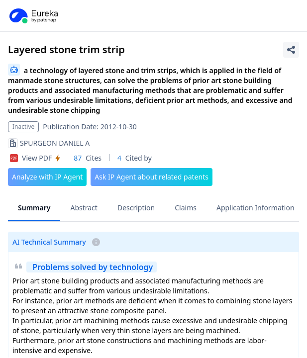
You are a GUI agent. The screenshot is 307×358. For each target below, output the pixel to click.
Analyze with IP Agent (47, 176)
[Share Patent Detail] (291, 50)
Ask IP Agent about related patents (151, 176)
